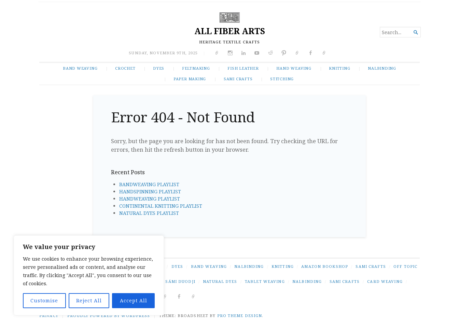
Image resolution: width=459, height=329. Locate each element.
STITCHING (282, 78)
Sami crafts (345, 281)
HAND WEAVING (293, 68)
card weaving (384, 281)
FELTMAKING (196, 68)
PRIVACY (48, 315)
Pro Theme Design (239, 315)
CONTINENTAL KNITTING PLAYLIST (160, 206)
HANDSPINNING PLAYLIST (150, 191)
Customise (44, 300)
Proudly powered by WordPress (108, 315)
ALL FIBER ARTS (229, 31)
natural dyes (220, 281)
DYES (158, 68)
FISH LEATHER (243, 68)
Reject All (89, 300)
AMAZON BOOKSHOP (324, 266)
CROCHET (125, 68)
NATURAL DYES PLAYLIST (149, 213)
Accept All (133, 300)
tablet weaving (265, 281)
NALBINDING (382, 68)
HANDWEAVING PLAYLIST (149, 198)
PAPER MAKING (189, 78)
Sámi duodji (180, 281)
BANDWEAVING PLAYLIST (149, 184)
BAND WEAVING (80, 68)
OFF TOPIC (405, 266)
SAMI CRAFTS (238, 78)
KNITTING (339, 68)
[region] (89, 275)
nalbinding (307, 281)
